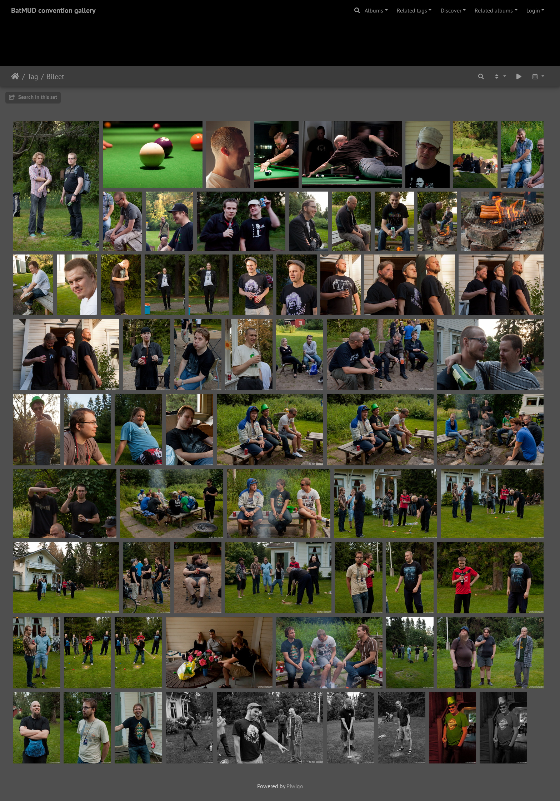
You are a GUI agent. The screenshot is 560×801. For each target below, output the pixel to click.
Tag (33, 76)
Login (533, 10)
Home (15, 76)
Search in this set (33, 97)
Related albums (494, 10)
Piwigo (294, 786)
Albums (374, 10)
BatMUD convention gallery (53, 10)
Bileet (55, 76)
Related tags (412, 10)
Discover (451, 10)
